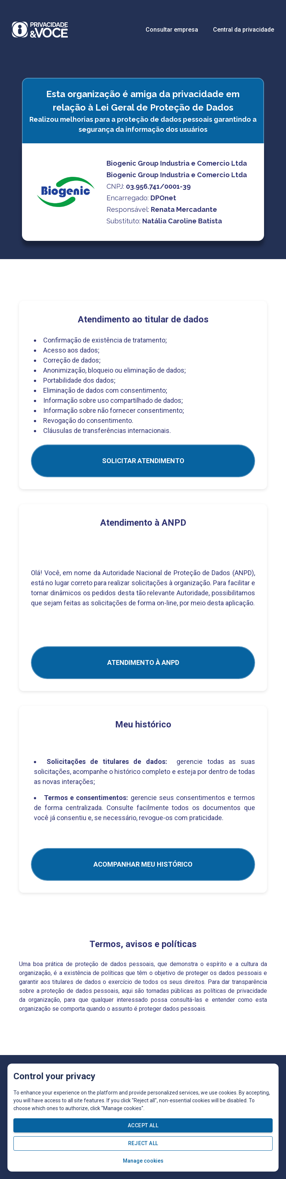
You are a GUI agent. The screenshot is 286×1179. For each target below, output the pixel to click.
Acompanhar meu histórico (143, 864)
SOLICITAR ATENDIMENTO (143, 461)
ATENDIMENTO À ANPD (143, 662)
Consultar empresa (172, 29)
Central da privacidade (243, 29)
